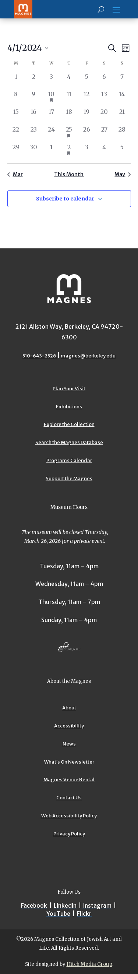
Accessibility (69, 726)
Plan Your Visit (69, 388)
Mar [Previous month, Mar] (15, 174)
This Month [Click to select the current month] (69, 174)
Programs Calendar (69, 460)
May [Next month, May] (122, 174)
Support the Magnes (69, 478)
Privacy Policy (69, 834)
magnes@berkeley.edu (88, 356)
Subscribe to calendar (65, 198)
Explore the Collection (69, 424)
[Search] (101, 9)
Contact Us (69, 798)
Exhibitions (69, 407)
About (69, 708)
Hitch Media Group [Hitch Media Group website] (89, 964)
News (69, 744)
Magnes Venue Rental (69, 779)
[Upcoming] (27, 48)
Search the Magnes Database (69, 442)
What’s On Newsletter (69, 762)
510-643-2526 (39, 356)
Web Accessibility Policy (69, 816)
